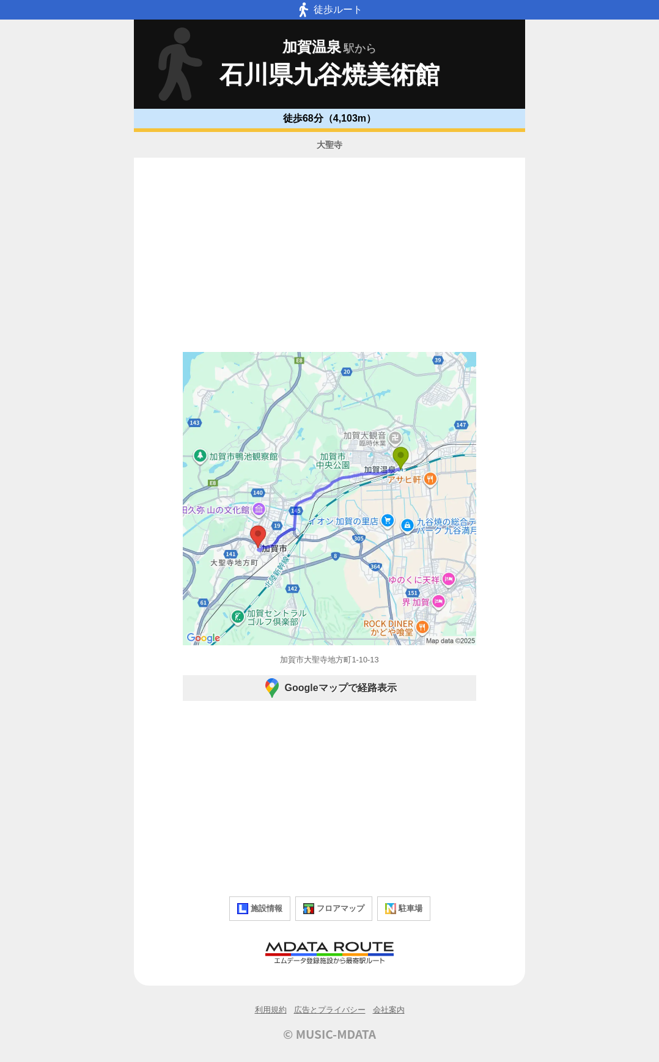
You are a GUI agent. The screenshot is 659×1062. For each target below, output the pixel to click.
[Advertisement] (329, 256)
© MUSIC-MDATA (329, 1033)
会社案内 (389, 1009)
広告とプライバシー (330, 1009)
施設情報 (259, 908)
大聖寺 (329, 145)
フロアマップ (333, 908)
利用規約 (271, 1009)
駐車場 (403, 908)
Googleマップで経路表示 (329, 688)
